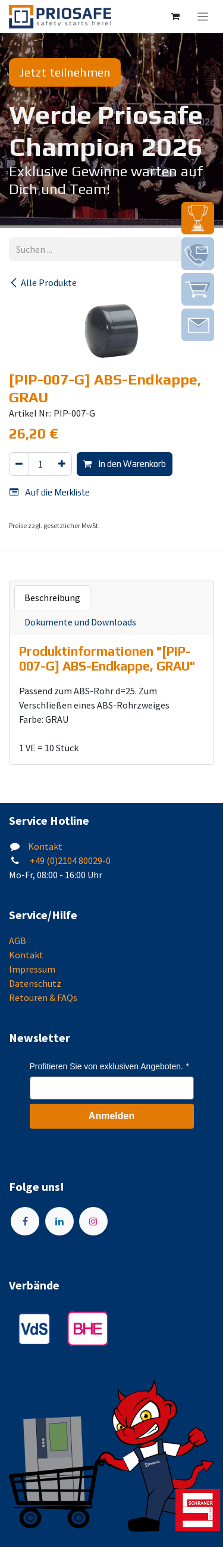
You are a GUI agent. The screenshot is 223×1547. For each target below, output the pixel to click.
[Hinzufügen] (62, 464)
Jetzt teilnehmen (65, 72)
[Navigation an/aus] (203, 16)
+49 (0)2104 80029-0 (69, 860)
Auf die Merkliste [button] (50, 492)
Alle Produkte (43, 282)
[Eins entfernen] (19, 464)
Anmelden (111, 1116)
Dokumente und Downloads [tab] (80, 622)
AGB (17, 940)
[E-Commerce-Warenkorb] (175, 16)
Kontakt (45, 846)
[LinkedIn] (59, 1221)
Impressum (32, 969)
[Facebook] (25, 1221)
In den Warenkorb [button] (124, 464)
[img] (197, 218)
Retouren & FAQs (43, 997)
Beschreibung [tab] (52, 597)
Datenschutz (35, 983)
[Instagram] (93, 1221)
